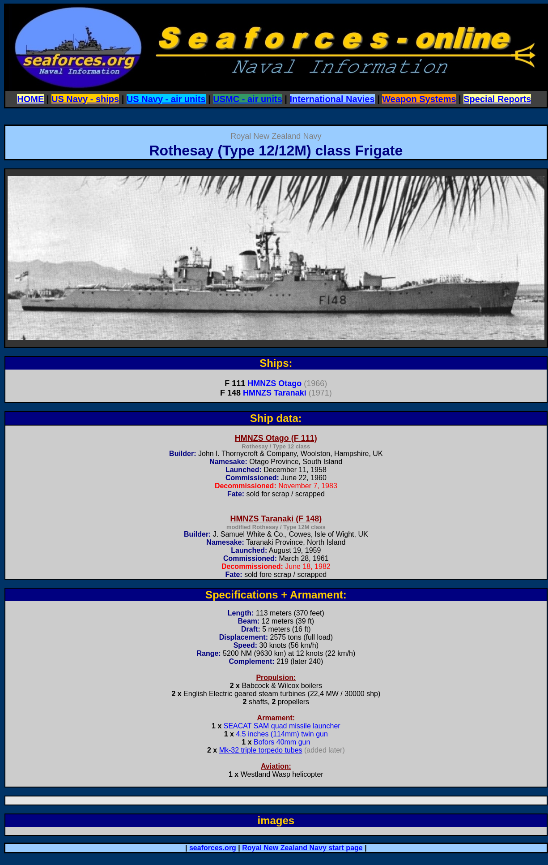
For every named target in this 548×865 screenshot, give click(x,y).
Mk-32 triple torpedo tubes (260, 750)
